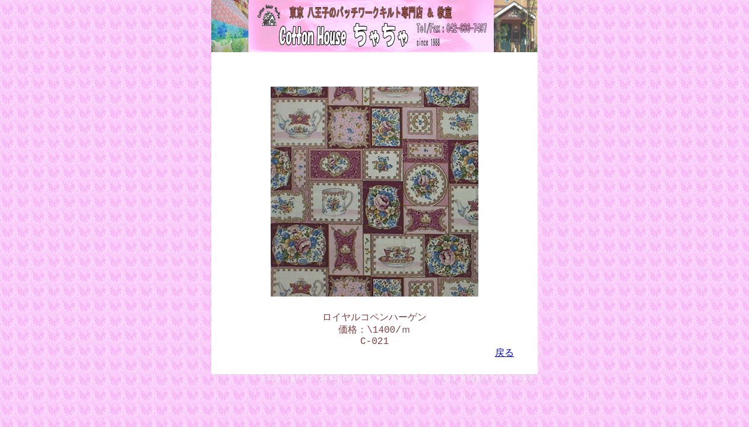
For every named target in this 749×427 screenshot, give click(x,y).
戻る (504, 358)
